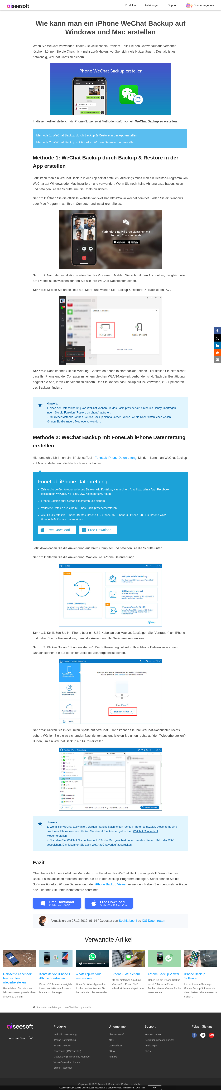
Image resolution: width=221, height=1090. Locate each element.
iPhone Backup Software (194, 976)
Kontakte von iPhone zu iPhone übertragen (55, 976)
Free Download (58, 530)
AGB (111, 1040)
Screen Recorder (63, 1067)
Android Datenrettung (65, 1034)
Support (172, 5)
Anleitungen (152, 5)
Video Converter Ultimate (67, 1062)
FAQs (148, 1051)
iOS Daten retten (153, 920)
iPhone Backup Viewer (111, 884)
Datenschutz (115, 1045)
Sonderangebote (204, 5)
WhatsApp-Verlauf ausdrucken (88, 976)
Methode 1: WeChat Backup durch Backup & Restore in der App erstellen (86, 135)
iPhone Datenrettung (65, 1040)
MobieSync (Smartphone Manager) (72, 1056)
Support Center (153, 1034)
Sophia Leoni (128, 920)
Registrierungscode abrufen (159, 1040)
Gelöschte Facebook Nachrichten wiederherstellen (17, 978)
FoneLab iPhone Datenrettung (115, 457)
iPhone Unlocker (62, 1045)
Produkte (130, 5)
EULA (111, 1051)
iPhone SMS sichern (126, 974)
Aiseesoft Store (21, 1038)
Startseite (39, 1007)
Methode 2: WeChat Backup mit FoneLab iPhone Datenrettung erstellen (85, 142)
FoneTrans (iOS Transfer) (67, 1051)
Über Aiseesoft (116, 1034)
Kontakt (112, 1056)
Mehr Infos (140, 1088)
